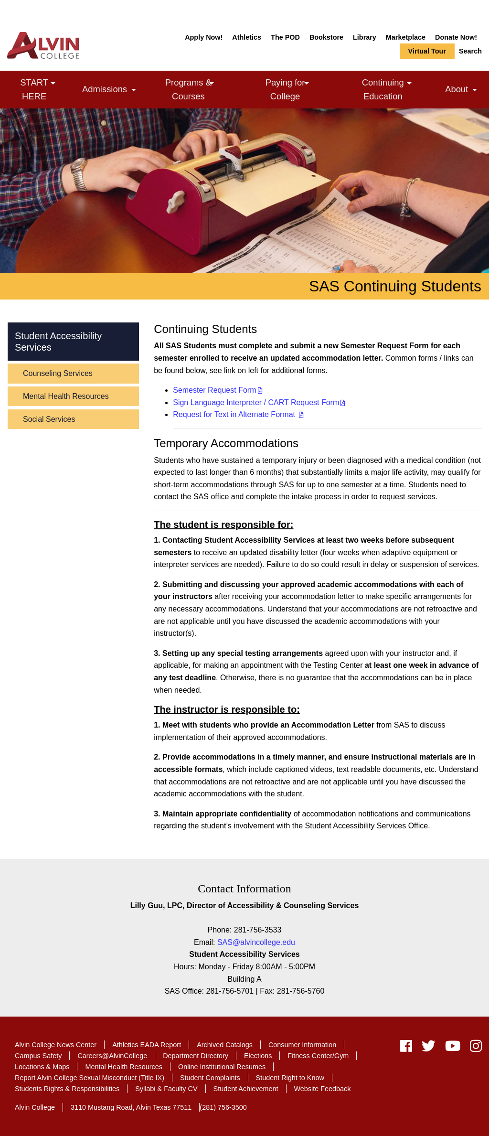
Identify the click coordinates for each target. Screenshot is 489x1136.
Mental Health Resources (66, 396)
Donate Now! (456, 37)
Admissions (111, 90)
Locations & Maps (42, 1067)
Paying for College (300, 88)
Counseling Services (58, 373)
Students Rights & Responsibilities (67, 1089)
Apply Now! (204, 37)
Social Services (49, 419)
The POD (285, 37)
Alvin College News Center (55, 1045)
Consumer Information (302, 1045)
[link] (53, 83)
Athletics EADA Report (146, 1045)
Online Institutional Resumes (222, 1067)
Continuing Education (400, 88)
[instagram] (473, 1048)
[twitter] (428, 1048)
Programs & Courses (204, 88)
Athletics (246, 37)
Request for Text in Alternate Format (235, 414)
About (463, 90)
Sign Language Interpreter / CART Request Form (256, 402)
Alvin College (35, 1107)
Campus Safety (38, 1056)
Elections (258, 1056)
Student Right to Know (290, 1078)
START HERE (47, 88)
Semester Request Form (214, 390)
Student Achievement (245, 1089)
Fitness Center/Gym (318, 1056)
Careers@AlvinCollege (112, 1056)
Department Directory (195, 1056)
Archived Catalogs (225, 1045)
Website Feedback (322, 1089)
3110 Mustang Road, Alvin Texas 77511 (131, 1107)
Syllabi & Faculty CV (166, 1089)
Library (364, 37)
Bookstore (326, 37)
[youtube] (452, 1048)
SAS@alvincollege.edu (256, 942)
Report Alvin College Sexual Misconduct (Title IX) (89, 1078)
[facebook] (406, 1048)
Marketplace (405, 37)
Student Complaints (210, 1078)
